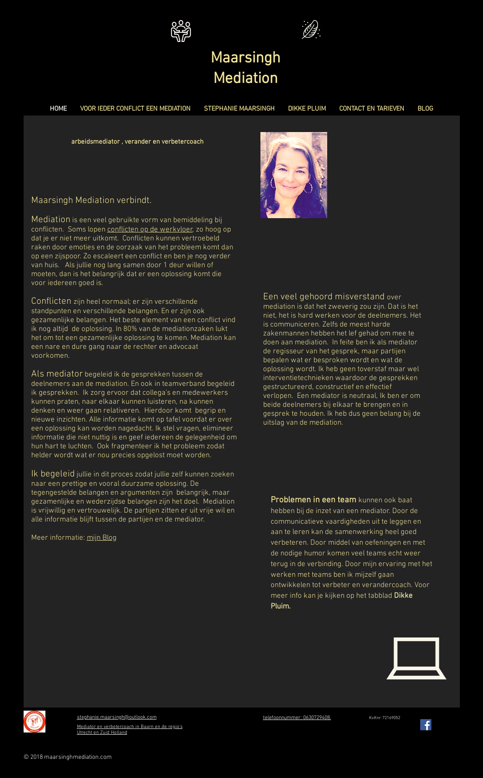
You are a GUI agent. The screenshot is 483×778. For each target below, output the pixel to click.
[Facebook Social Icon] (425, 724)
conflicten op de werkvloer (150, 229)
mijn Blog (102, 538)
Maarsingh (245, 58)
